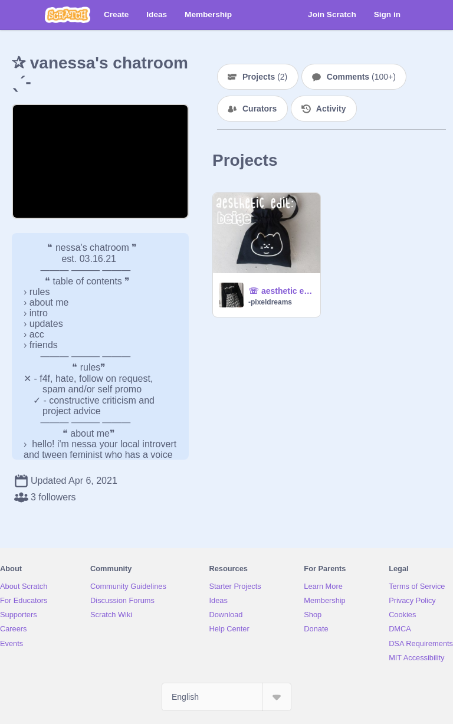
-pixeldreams (270, 302)
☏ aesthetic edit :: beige (280, 291)
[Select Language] (226, 697)
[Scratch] (67, 15)
